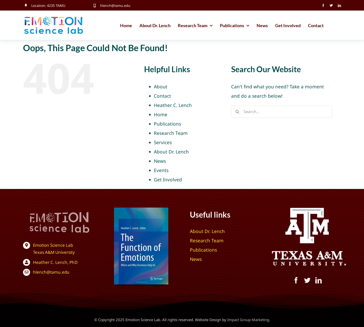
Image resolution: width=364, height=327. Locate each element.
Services (163, 142)
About (160, 86)
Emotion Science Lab (53, 245)
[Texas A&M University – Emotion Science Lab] (51, 211)
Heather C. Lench (173, 105)
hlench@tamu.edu (115, 5)
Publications (167, 124)
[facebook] (323, 5)
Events (161, 170)
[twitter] (331, 5)
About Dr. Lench (171, 152)
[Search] (237, 111)
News (160, 161)
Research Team (171, 133)
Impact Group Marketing (248, 319)
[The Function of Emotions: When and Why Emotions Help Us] (141, 210)
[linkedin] (339, 5)
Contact (162, 96)
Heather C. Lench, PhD (55, 262)
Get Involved (168, 179)
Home (160, 114)
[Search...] (281, 111)
